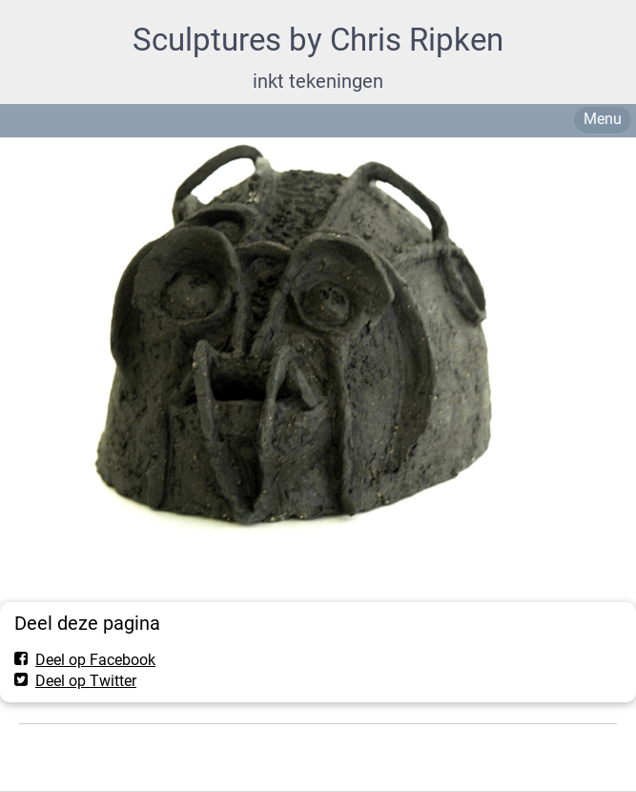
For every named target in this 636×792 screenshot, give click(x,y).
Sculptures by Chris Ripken (318, 39)
